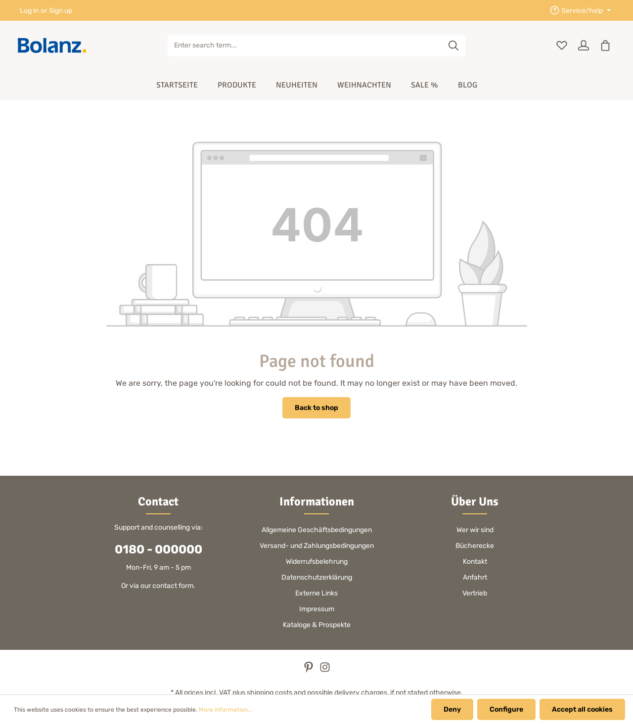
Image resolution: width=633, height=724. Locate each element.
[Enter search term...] (305, 45)
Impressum (316, 609)
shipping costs (269, 692)
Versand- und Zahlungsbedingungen (317, 546)
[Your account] (583, 45)
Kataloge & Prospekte (317, 625)
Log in (29, 10)
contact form (172, 586)
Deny (452, 709)
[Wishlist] (562, 45)
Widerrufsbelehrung (317, 561)
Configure (506, 709)
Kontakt (475, 561)
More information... (225, 709)
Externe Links (316, 593)
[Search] (453, 45)
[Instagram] (324, 670)
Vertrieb (474, 593)
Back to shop (316, 408)
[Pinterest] (309, 670)
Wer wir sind (475, 530)
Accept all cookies (582, 709)
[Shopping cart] (605, 45)
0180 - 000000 (158, 549)
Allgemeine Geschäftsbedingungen (317, 530)
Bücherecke (474, 546)
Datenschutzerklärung (316, 577)
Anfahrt (475, 577)
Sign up (60, 10)
